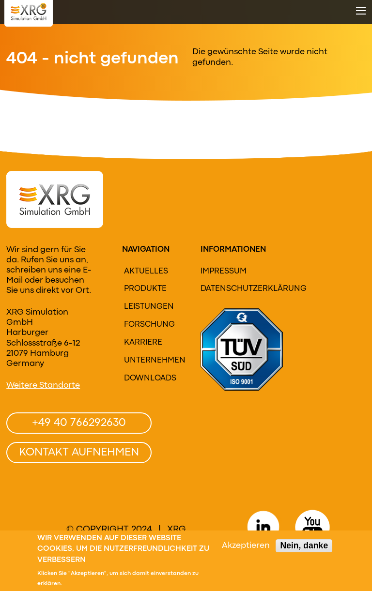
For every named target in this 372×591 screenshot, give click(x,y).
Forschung (149, 324)
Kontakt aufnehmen (79, 452)
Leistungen (149, 306)
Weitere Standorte (43, 385)
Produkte (145, 289)
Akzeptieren (246, 547)
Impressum (224, 271)
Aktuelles (146, 271)
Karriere (143, 342)
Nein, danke (304, 547)
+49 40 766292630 (79, 423)
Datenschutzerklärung (236, 289)
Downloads (150, 378)
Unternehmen (154, 360)
